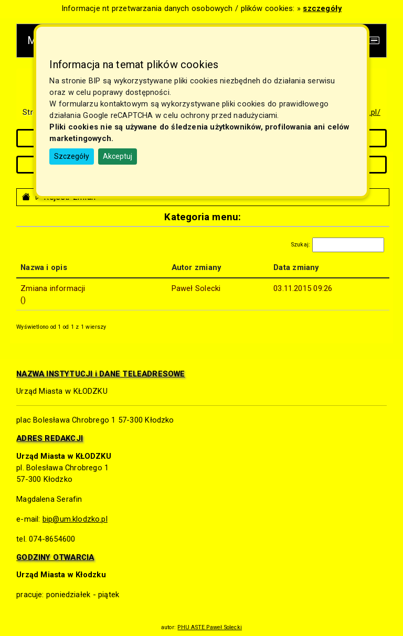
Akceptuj (117, 156)
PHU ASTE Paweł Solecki (209, 627)
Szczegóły (71, 156)
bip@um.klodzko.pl (75, 519)
